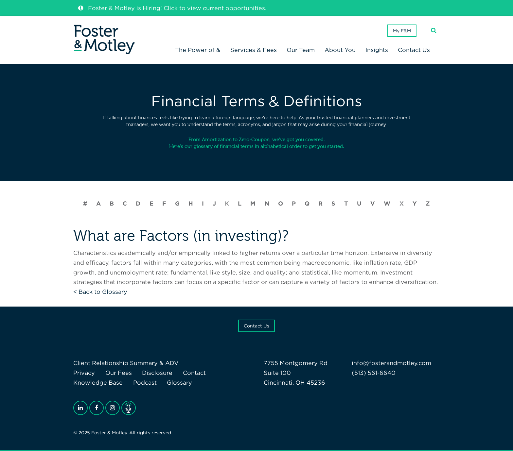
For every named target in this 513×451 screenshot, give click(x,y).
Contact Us (256, 325)
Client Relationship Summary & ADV (126, 362)
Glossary (179, 382)
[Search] (434, 31)
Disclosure (157, 372)
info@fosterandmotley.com (391, 362)
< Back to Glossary (100, 291)
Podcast (145, 382)
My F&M (402, 30)
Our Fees (118, 372)
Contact (194, 372)
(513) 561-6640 (374, 372)
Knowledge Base (98, 382)
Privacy (84, 372)
